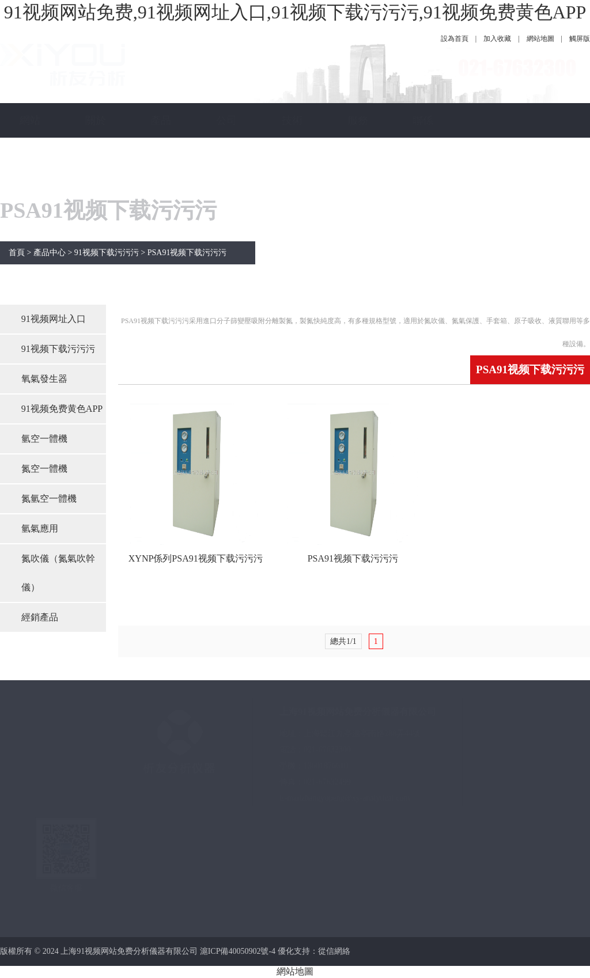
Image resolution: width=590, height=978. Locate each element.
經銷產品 (39, 617)
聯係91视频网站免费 (423, 189)
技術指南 (292, 138)
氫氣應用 (39, 528)
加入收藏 (497, 39)
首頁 (17, 252)
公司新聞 (226, 138)
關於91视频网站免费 (95, 189)
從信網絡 (334, 951)
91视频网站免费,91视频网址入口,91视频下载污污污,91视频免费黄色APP (295, 12)
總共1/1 (343, 641)
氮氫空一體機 (49, 498)
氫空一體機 (44, 438)
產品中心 (160, 138)
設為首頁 (454, 39)
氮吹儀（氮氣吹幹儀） (58, 573)
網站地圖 (540, 39)
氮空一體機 (44, 468)
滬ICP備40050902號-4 (237, 951)
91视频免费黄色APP (62, 409)
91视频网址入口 (53, 319)
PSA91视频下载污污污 (187, 252)
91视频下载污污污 (106, 252)
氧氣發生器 (44, 379)
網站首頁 (30, 138)
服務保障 (357, 138)
